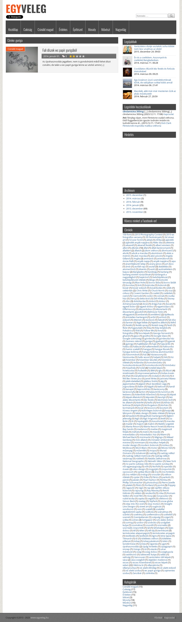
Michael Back (129, 437)
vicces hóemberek (141, 562)
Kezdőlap (13, 29)
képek (173, 394)
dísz (128, 301)
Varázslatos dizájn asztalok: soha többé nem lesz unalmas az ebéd (154, 47)
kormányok (128, 408)
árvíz (128, 266)
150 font (127, 234)
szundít (150, 525)
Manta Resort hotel (153, 426)
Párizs (155, 477)
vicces (126, 562)
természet (163, 530)
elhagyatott (128, 314)
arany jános (155, 264)
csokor (149, 296)
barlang (164, 272)
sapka (141, 498)
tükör (165, 541)
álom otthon (151, 250)
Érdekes (63, 29)
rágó (140, 488)
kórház (164, 405)
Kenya (163, 394)
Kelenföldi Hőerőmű (145, 394)
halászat (137, 346)
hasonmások (132, 354)
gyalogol (160, 341)
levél (163, 418)
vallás (163, 554)
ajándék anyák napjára (137, 242)
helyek (156, 357)
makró (151, 424)
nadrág (153, 453)
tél (134, 530)
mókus (165, 445)
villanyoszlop (129, 568)
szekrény (138, 514)
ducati (169, 304)
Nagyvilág (121, 29)
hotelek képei (155, 368)
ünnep (126, 549)
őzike (146, 477)
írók (167, 376)
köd (158, 402)
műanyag (127, 450)
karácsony (159, 389)
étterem (138, 320)
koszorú (152, 408)
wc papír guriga (152, 570)
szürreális (162, 525)
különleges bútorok (151, 410)
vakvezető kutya (148, 554)
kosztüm (164, 408)
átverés (142, 269)
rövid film (138, 496)
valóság (126, 557)
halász (126, 346)
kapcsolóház (143, 389)
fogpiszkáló (137, 328)
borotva (130, 285)
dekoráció (145, 298)
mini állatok (141, 440)
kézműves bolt (165, 400)
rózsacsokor (162, 496)
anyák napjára (160, 261)
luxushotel (157, 421)
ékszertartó (162, 309)
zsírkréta (149, 573)
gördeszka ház (166, 338)
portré (160, 485)
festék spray (142, 325)
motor (154, 448)
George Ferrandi (161, 333)
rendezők (150, 493)
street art (144, 506)
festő (169, 325)
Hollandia (138, 362)
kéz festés (149, 400)
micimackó (145, 437)
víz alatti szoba (133, 570)
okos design (139, 469)
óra (156, 472)
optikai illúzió (144, 472)
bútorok (162, 285)
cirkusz (126, 293)
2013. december (134, 208)
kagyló (150, 386)
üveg (138, 552)
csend (126, 296)
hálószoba (168, 346)
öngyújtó (153, 469)
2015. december (134, 195)
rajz (149, 488)
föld (138, 330)
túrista (142, 544)
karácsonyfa (129, 392)
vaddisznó (131, 554)
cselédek (167, 293)
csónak (160, 296)
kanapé (129, 389)
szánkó (126, 514)
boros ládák (170, 282)
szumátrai (137, 525)
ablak (149, 240)
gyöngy (129, 344)
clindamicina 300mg (133, 111)
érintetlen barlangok (136, 317)
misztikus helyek (157, 442)
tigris (154, 536)
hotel (142, 368)
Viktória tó (138, 565)
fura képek (143, 333)
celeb (169, 288)
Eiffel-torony (129, 309)
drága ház (157, 304)
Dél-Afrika (159, 298)
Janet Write (150, 378)
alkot (125, 248)
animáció (148, 258)
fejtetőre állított (159, 322)
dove (145, 304)
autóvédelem (165, 269)
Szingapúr (147, 520)
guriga (148, 341)
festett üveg (158, 325)
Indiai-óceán (167, 373)
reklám (137, 493)
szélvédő (168, 514)
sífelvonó (163, 498)
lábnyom (127, 413)
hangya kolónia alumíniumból (157, 352)
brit (139, 285)
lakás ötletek (158, 413)
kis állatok (128, 402)
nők (147, 466)
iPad (128, 376)
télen (141, 530)
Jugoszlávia (128, 386)
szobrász (152, 522)
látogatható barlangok (151, 416)
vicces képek (161, 562)
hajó (154, 344)
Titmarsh (127, 538)
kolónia (126, 405)
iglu (160, 370)
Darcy (133, 298)
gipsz (136, 336)
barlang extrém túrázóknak (137, 274)
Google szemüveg (132, 338)
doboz (162, 301)
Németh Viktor (155, 461)
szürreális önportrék (133, 528)
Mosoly (92, 29)
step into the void (135, 504)
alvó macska (140, 256)
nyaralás (168, 466)
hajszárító (165, 344)
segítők (151, 498)
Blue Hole (140, 282)
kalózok (161, 386)
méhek (135, 432)
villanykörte (153, 565)
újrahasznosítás (131, 546)
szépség (156, 517)
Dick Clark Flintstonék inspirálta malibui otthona (147, 124)
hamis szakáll (133, 349)
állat (146, 248)
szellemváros (153, 514)
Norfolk (156, 466)
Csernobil (138, 296)
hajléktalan (142, 344)
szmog (129, 522)
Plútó (138, 485)
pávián (135, 480)
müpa (153, 450)
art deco (169, 264)
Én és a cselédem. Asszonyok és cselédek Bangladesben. (150, 59)
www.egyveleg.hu (40, 617)
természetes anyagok (164, 533)
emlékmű (156, 314)
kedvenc (127, 394)
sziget (167, 517)
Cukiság (27, 29)
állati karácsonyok (161, 248)
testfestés (131, 536)
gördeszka (150, 338)
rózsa (149, 496)
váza (125, 560)
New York (171, 461)
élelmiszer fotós (155, 312)
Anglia (137, 258)
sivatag (142, 501)
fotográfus (128, 333)
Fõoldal (158, 617)
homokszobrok (153, 365)
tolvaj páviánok (151, 541)
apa (174, 261)
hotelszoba (128, 370)
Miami (163, 434)
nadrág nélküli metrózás (138, 456)
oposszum (128, 472)
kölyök (137, 405)
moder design (130, 445)
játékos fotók (150, 381)
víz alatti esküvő (168, 568)
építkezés (169, 314)
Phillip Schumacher (133, 482)
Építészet (78, 29)
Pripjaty (171, 485)
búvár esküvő (139, 288)
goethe (146, 336)
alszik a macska (140, 253)
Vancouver (139, 557)
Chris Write (142, 290)
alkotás (135, 248)
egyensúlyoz (163, 306)
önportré (166, 469)
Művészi (105, 29)
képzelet (150, 397)
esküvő (126, 320)
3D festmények (153, 237)
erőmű (162, 317)
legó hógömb (150, 418)
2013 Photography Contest (148, 234)
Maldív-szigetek (166, 424)
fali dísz (172, 320)
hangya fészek (162, 349)
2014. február (133, 202)
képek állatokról (134, 397)
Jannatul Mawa (167, 378)
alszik (125, 253)
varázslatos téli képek (160, 557)
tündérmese (129, 544)
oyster (136, 477)
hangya (147, 349)
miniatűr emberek (160, 440)
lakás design (142, 413)
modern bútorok (149, 445)
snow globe (167, 501)
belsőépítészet (160, 277)
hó (172, 357)
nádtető (140, 458)
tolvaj (137, 541)
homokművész (154, 362)
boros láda (154, 282)
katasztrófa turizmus (159, 392)
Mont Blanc (141, 448)
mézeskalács (129, 434)
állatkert (127, 250)
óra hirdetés (168, 472)
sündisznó (128, 509)
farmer (129, 322)
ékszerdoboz (145, 309)
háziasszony (157, 354)
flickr (125, 328)
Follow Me (148, 330)
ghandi (126, 336)
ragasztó (130, 488)
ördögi (144, 474)
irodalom (156, 376)
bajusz (126, 272)
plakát (129, 485)
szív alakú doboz (164, 520)
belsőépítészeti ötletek (134, 280)
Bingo (152, 280)
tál (148, 528)
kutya (168, 410)
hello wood (144, 357)
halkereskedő (152, 346)
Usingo (137, 549)
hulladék (142, 370)
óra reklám (131, 474)
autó (152, 269)
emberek (142, 314)
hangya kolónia (130, 352)
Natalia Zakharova (157, 458)
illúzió (169, 370)
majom (140, 424)
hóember (131, 360)
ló (133, 421)
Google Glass (160, 336)
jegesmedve (129, 384)
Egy (26, 8)
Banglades (138, 272)
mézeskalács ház (148, 434)
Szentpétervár (141, 517)
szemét (126, 517)
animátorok (163, 258)
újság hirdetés (150, 546)
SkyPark (153, 501)
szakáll (148, 509)
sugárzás (157, 506)
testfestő (143, 536)
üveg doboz (151, 552)
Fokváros (127, 330)
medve (154, 429)
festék (129, 325)
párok (126, 480)
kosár (141, 408)
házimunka (128, 357)
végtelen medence (157, 560)
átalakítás (163, 266)
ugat (163, 544)
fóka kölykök (161, 328)
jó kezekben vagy (158, 384)
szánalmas (162, 512)
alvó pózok (156, 256)
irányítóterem (141, 376)
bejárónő (144, 277)
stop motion (154, 504)
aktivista (170, 242)
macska (171, 421)
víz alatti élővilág (148, 568)
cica (170, 290)
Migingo (159, 437)
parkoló (166, 477)
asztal (152, 266)
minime (127, 442)
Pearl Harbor (149, 480)
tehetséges (159, 528)
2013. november (134, 212)
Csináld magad (45, 29)
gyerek (171, 341)
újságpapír (166, 546)
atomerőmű (129, 269)
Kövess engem (130, 410)
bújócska (149, 285)
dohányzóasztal (131, 304)
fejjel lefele (142, 322)
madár (129, 424)
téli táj (151, 530)
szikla (125, 520)
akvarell (130, 245)
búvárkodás (156, 288)
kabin (141, 386)
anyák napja (143, 261)
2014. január (132, 205)
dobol (152, 301)
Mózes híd (166, 448)
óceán (126, 469)
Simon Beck (129, 501)
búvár (126, 288)
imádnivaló (128, 373)
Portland (149, 485)
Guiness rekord (134, 341)
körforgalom (150, 405)
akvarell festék (144, 245)
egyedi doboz (147, 306)
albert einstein (163, 245)
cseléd (156, 293)
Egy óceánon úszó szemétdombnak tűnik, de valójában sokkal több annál (153, 81)
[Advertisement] (149, 160)
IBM (153, 370)
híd (165, 357)
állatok (138, 250)
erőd (153, 317)
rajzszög (139, 490)
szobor (140, 522)
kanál (172, 386)
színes (135, 520)
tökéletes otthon (149, 538)
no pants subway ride (137, 464)
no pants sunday (160, 464)
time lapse (166, 536)
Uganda (153, 544)
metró (146, 432)
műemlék (141, 450)
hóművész (170, 365)
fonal (160, 330)
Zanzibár (137, 573)
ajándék (169, 240)
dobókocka (139, 301)
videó (125, 565)
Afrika (159, 240)
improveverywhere (147, 373)
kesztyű (162, 397)
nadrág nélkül (167, 453)
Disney (170, 298)
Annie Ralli (128, 261)
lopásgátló (142, 421)
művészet (140, 453)
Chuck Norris (158, 290)
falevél (161, 320)
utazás (153, 549)
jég (162, 381)
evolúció (150, 320)
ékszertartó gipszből (133, 312)
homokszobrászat (132, 365)
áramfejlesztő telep (136, 264)
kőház (167, 402)
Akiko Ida (157, 242)
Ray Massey (153, 490)
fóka (149, 328)
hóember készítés (148, 360)
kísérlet (140, 402)
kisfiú (150, 402)
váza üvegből (137, 560)
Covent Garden (141, 293)
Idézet (126, 597)
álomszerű (167, 250)
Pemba (163, 480)
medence (142, 429)
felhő (173, 322)
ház (145, 354)
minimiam (139, 442)
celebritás (128, 290)
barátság (152, 272)
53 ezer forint (136, 240)
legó (137, 418)
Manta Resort (133, 426)
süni (139, 509)
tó (137, 538)
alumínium (157, 253)
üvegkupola (167, 552)
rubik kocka (128, 498)
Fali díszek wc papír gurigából (59, 50)
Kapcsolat (169, 114)
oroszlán (155, 474)
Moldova (127, 448)
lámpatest (131, 416)
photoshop (152, 482)
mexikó (156, 432)
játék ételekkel (133, 381)
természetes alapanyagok (136, 533)
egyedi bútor (129, 306)
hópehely (131, 368)
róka (161, 493)
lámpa (171, 413)
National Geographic (133, 461)
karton (142, 392)
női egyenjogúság (132, 466)
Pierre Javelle (168, 482)
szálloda (149, 512)
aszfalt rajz (139, 266)
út (145, 549)
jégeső (142, 384)
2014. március (133, 198)
